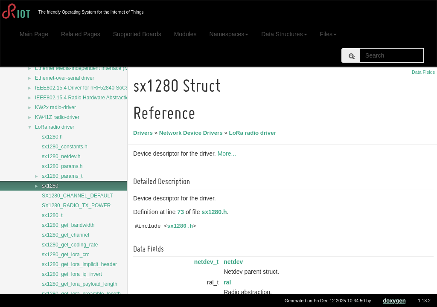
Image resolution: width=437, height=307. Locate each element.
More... (228, 153)
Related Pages (80, 34)
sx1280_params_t (62, 176)
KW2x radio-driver (55, 107)
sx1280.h (52, 137)
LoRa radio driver (54, 127)
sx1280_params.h (62, 166)
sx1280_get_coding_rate (70, 245)
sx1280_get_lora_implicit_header (79, 264)
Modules (185, 34)
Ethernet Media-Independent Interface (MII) (84, 68)
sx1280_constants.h (64, 147)
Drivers (144, 133)
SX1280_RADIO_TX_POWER (76, 206)
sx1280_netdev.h (61, 156)
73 (182, 212)
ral (228, 282)
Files (328, 34)
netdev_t (207, 261)
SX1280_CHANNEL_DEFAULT (77, 196)
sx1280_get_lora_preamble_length (81, 294)
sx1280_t (52, 215)
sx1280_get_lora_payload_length (79, 284)
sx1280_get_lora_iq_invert (72, 274)
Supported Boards (137, 34)
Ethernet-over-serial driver (64, 78)
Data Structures (284, 34)
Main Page (34, 34)
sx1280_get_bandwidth (68, 225)
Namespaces (229, 34)
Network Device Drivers (192, 133)
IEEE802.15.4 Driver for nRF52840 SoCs (81, 88)
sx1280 (50, 186)
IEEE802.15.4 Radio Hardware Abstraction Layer (90, 98)
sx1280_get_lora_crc (65, 255)
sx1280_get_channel (65, 235)
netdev (234, 261)
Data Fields (423, 72)
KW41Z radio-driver (57, 117)
